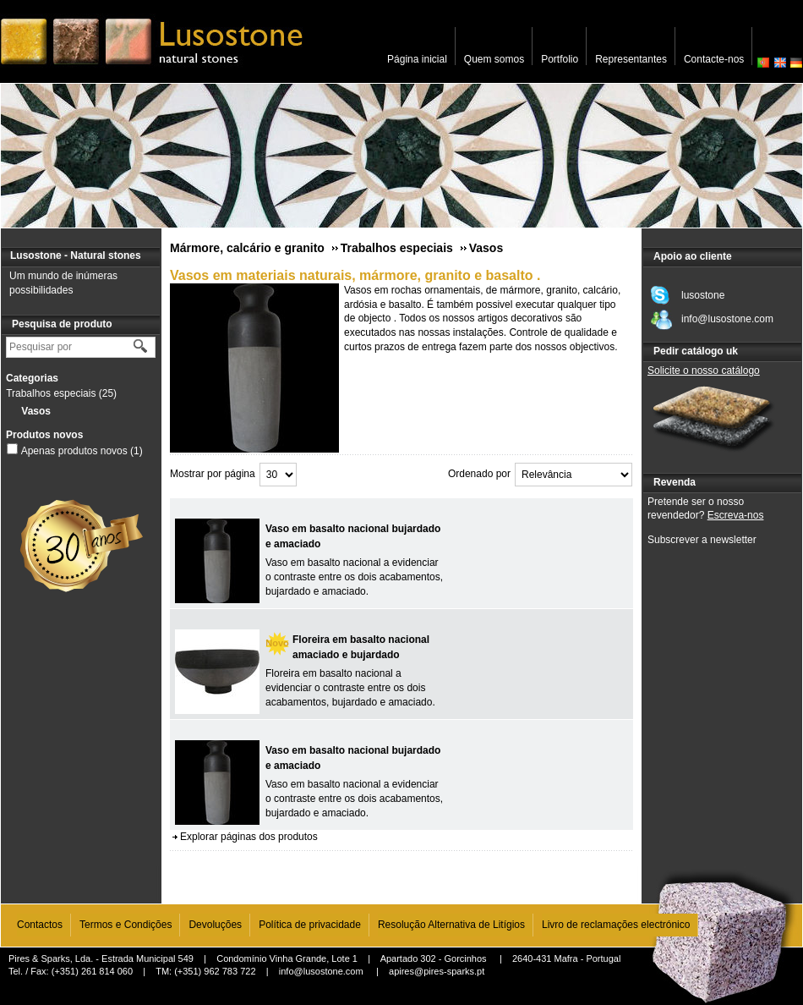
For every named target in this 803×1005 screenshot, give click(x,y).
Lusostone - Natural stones (75, 255)
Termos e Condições (125, 925)
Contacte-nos (714, 59)
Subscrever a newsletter (702, 540)
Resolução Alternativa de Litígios (451, 925)
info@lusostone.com (321, 971)
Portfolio (559, 59)
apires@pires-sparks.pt (436, 971)
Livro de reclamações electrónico (616, 925)
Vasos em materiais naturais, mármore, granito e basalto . (355, 275)
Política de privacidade (310, 925)
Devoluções (215, 925)
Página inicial (417, 59)
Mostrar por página (212, 474)
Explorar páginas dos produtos (249, 837)
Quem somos (494, 59)
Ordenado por (479, 474)
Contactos (40, 925)
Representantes (631, 59)
